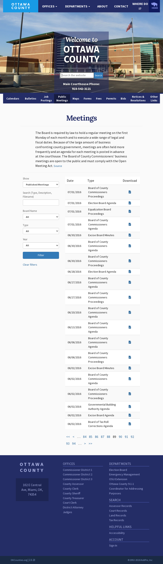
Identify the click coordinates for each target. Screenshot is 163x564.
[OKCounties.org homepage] (154, 5)
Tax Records (116, 520)
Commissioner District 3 (77, 479)
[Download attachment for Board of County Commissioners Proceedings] (130, 192)
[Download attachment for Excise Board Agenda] (130, 415)
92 (132, 437)
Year (25, 239)
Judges (67, 512)
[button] (49, 6)
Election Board (118, 470)
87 (102, 437)
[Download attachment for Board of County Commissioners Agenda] (130, 224)
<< (68, 437)
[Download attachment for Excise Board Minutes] (130, 235)
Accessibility (117, 533)
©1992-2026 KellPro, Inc (140, 560)
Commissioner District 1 (77, 470)
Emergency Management (124, 474)
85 (90, 437)
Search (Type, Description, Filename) (37, 194)
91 (126, 437)
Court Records (118, 510)
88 (108, 437)
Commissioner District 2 (77, 474)
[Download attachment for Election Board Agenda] (130, 203)
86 (96, 437)
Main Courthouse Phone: (81, 86)
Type (25, 225)
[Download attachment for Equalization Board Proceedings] (130, 211)
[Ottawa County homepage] (20, 6)
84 (84, 437)
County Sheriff (71, 493)
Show (26, 178)
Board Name (30, 210)
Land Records (117, 515)
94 (73, 443)
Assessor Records (120, 506)
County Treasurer (73, 498)
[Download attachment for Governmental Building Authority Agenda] (130, 406)
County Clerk (71, 488)
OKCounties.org (19, 560)
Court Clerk (70, 502)
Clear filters (30, 264)
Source (58, 166)
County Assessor (73, 484)
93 (67, 443)
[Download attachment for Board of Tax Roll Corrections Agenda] (130, 424)
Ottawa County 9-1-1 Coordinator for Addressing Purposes (126, 488)
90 (120, 437)
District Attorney (73, 507)
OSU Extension (118, 479)
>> (90, 443)
